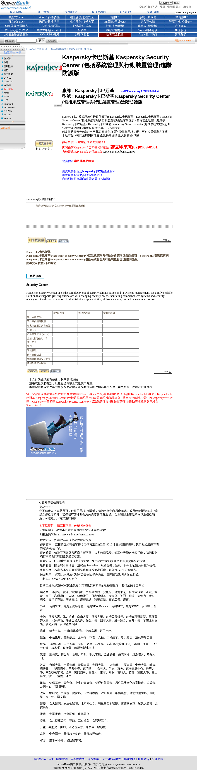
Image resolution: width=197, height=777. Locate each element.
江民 (6, 100)
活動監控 (8, 66)
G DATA (8, 111)
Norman (7, 118)
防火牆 (7, 58)
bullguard (8, 103)
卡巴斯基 (8, 89)
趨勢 (6, 70)
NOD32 (7, 85)
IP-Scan (7, 114)
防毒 (6, 62)
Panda (6, 92)
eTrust (7, 96)
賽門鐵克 (8, 74)
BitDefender (9, 107)
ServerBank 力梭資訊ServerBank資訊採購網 (46, 49)
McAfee (7, 78)
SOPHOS (8, 81)
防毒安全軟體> (76, 49)
